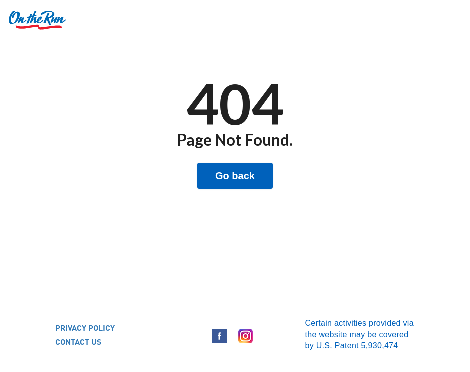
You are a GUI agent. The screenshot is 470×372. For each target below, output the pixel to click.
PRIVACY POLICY (85, 327)
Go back (235, 176)
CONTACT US (78, 341)
